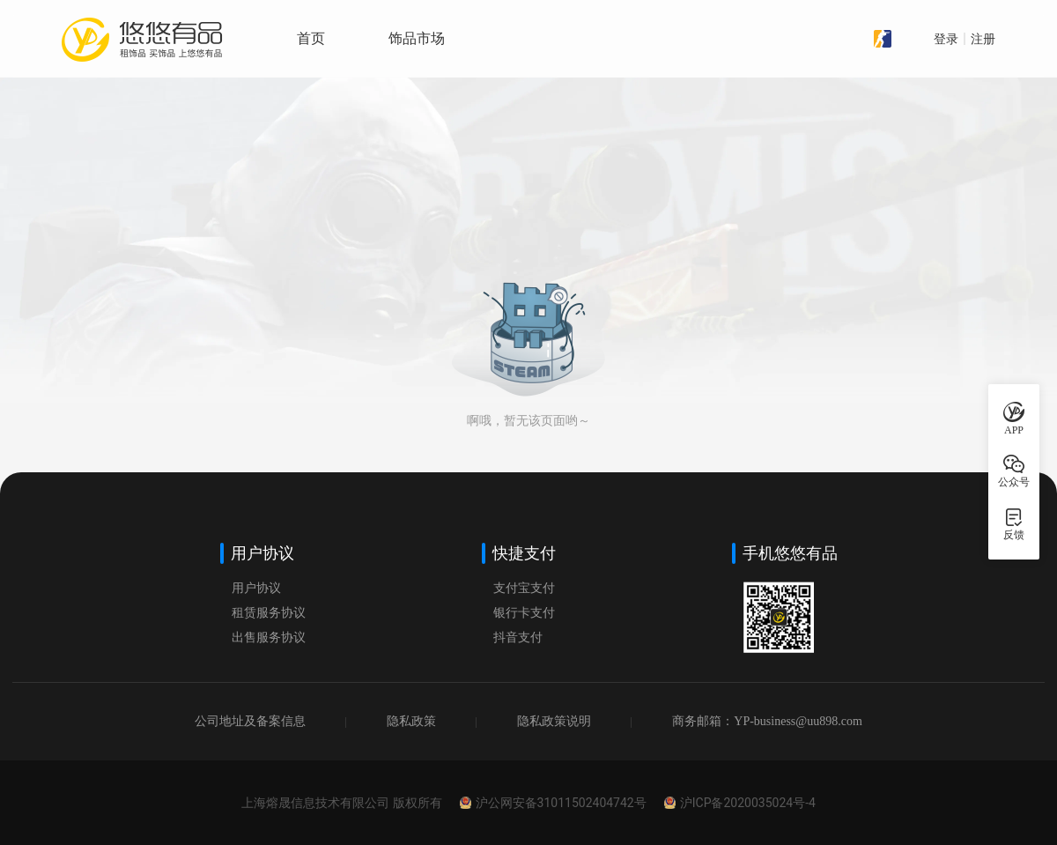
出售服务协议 (269, 637)
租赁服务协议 (269, 612)
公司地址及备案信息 (250, 721)
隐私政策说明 (554, 721)
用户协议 (256, 588)
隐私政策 (411, 721)
